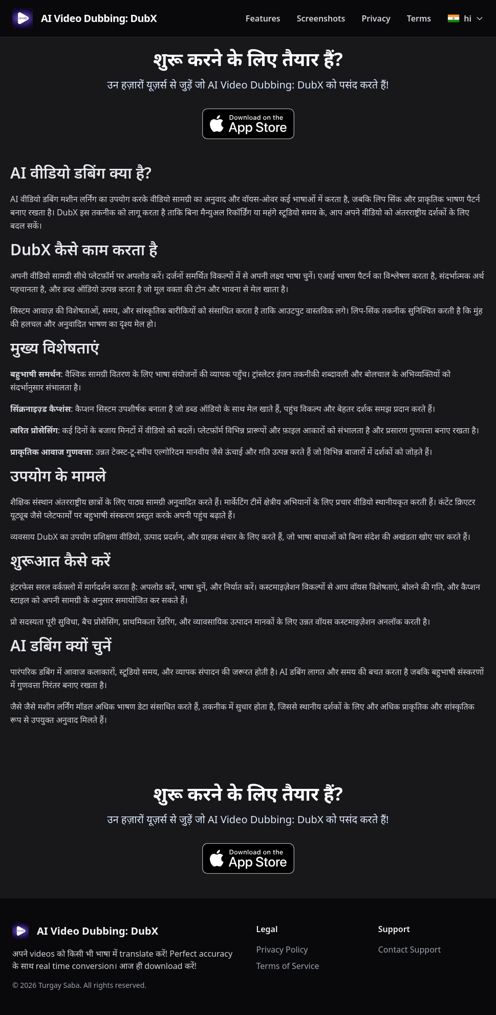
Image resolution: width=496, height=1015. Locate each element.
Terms (419, 18)
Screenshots (321, 18)
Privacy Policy (282, 949)
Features (263, 18)
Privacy (375, 18)
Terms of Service (287, 966)
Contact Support (409, 949)
